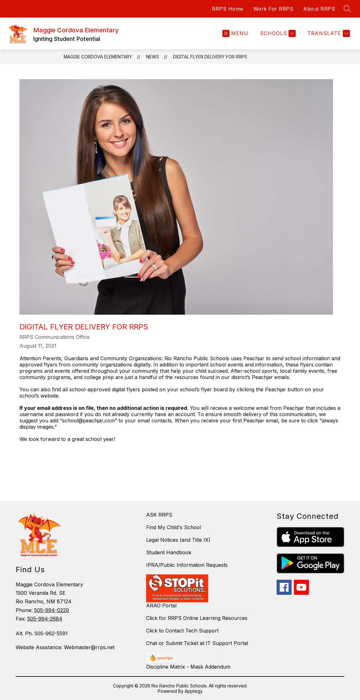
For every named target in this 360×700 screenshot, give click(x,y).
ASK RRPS (159, 515)
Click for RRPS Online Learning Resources (196, 618)
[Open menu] (235, 33)
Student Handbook (168, 552)
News (152, 56)
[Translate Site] (328, 33)
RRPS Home (227, 9)
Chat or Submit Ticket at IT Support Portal (197, 643)
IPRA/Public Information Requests (187, 565)
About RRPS (319, 9)
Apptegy (194, 691)
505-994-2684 (44, 619)
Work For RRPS (273, 9)
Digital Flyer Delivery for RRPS (210, 56)
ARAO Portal (161, 605)
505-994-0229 (51, 610)
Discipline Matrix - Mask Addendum (188, 667)
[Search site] (347, 9)
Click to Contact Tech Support (182, 630)
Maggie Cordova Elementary (98, 56)
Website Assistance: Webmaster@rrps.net (65, 647)
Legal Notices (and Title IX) (178, 540)
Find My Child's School (173, 527)
